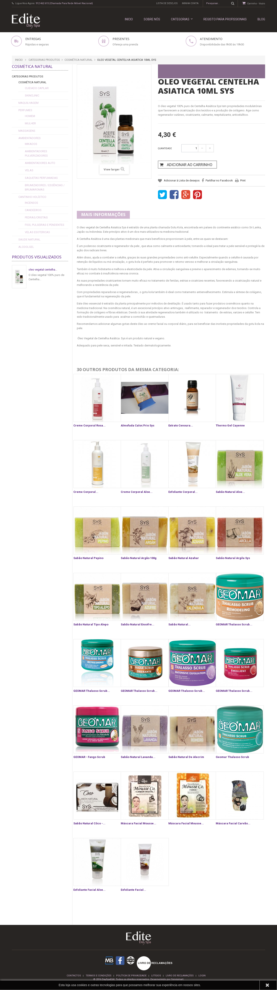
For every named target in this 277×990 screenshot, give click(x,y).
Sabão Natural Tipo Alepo (90, 624)
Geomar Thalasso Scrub (232, 757)
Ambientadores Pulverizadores (36, 153)
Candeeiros (33, 210)
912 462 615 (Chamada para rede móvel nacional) (64, 3)
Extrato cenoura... (180, 425)
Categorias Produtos (27, 76)
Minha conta (190, 3)
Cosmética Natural (32, 82)
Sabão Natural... (179, 624)
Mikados (31, 144)
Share (174, 195)
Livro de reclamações (180, 975)
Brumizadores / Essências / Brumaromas (44, 187)
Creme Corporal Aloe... (137, 491)
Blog (261, 19)
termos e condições (98, 975)
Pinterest (197, 195)
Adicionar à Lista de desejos (181, 180)
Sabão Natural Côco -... (89, 823)
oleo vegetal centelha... (43, 269)
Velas (29, 170)
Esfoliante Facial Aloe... (89, 889)
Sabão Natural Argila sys (233, 558)
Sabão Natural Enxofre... (137, 624)
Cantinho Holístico (32, 197)
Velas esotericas (37, 232)
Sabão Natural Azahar (183, 558)
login (202, 975)
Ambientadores (29, 138)
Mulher (30, 123)
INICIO (129, 19)
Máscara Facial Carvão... (233, 823)
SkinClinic (32, 95)
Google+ (185, 195)
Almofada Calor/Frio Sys (137, 425)
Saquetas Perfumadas (41, 177)
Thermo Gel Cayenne (230, 425)
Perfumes (25, 110)
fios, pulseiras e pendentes (44, 224)
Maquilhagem (28, 102)
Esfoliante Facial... (133, 889)
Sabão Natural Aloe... (230, 491)
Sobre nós (152, 19)
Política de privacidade (131, 975)
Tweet (162, 195)
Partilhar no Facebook (219, 180)
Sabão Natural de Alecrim (186, 757)
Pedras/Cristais (36, 217)
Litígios (156, 975)
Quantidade (165, 148)
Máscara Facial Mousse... (138, 823)
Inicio (19, 59)
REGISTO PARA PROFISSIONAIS (225, 19)
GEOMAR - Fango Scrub (89, 757)
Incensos (31, 202)
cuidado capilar (37, 88)
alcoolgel (26, 246)
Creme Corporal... (85, 491)
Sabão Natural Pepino (88, 558)
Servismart (177, 979)
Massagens (26, 130)
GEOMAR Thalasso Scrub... (234, 624)
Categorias (182, 19)
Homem (30, 116)
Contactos (74, 975)
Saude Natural (29, 239)
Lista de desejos (167, 3)
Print (243, 180)
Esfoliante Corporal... (183, 491)
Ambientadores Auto (40, 163)
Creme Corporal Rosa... (89, 425)
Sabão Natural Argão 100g (138, 558)
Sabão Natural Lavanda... (138, 757)
